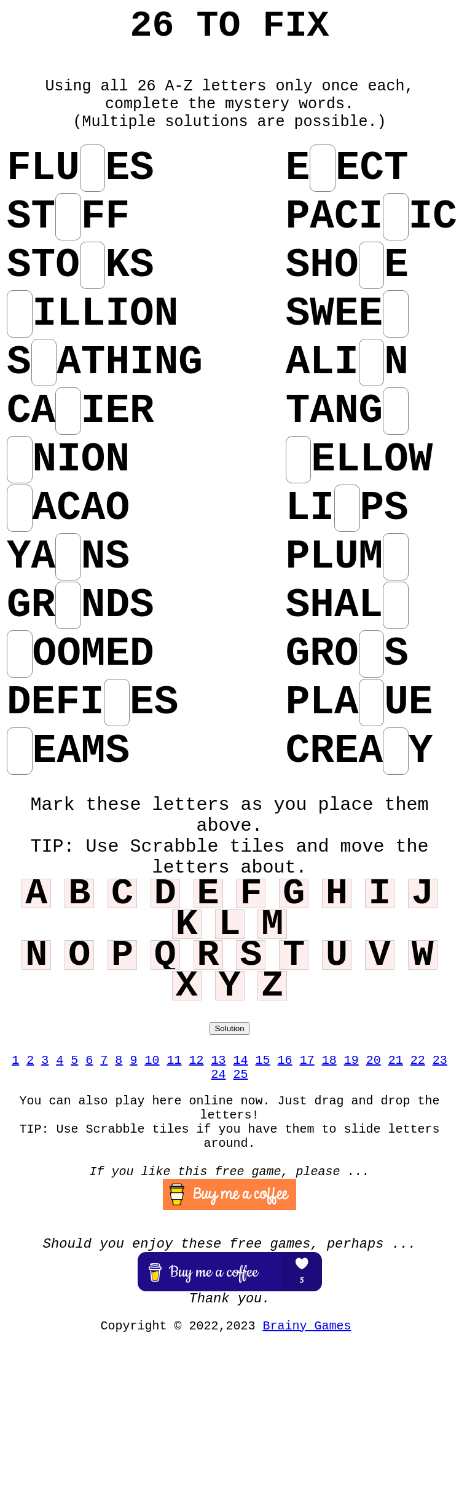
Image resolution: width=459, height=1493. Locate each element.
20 (373, 1060)
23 (440, 1060)
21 (395, 1060)
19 (351, 1060)
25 (240, 1074)
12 (196, 1060)
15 (263, 1060)
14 (240, 1060)
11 (174, 1060)
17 (307, 1060)
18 (329, 1060)
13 (218, 1060)
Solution (229, 1028)
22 (417, 1060)
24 (218, 1074)
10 (151, 1060)
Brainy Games (307, 1326)
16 (285, 1060)
